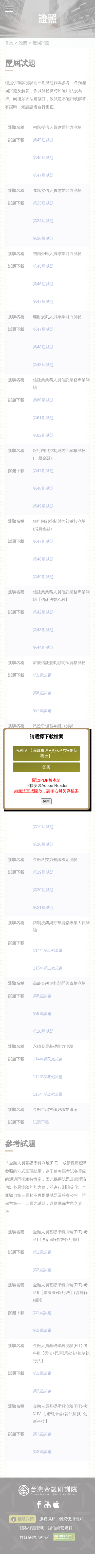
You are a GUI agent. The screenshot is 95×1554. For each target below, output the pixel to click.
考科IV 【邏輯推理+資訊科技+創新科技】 (47, 753)
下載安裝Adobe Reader (47, 785)
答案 (48, 767)
